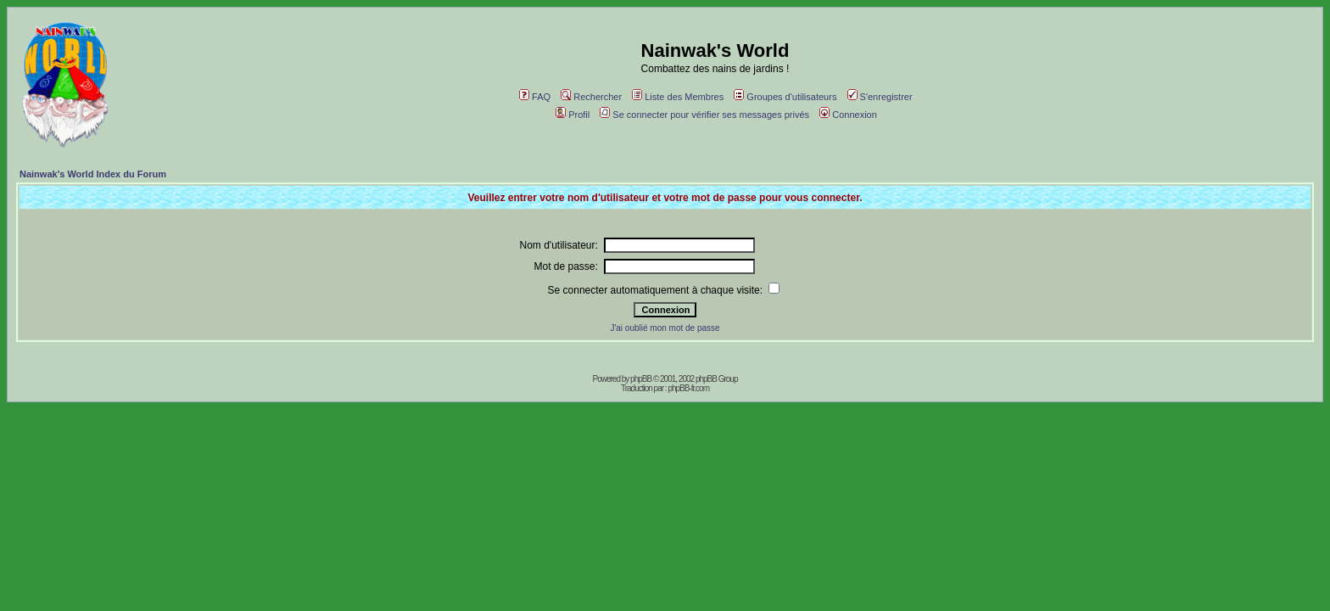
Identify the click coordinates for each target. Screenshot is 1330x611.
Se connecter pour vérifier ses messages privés (704, 114)
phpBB (640, 379)
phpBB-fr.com (688, 388)
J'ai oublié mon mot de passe (664, 328)
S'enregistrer (880, 97)
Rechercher (591, 97)
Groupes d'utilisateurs (785, 97)
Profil (573, 114)
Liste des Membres (678, 97)
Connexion (848, 114)
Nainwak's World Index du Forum (93, 174)
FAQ (534, 97)
